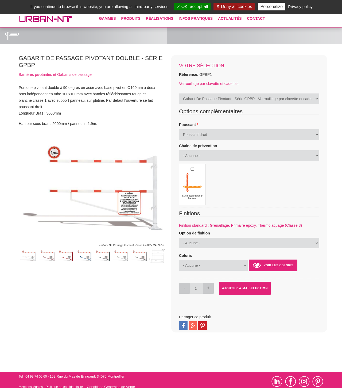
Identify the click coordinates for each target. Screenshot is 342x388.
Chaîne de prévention (198, 146)
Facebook (183, 325)
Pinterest (202, 325)
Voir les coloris (273, 265)
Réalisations (159, 18)
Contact (256, 18)
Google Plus (193, 325)
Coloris (185, 255)
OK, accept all (192, 6)
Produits (130, 18)
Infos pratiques (196, 18)
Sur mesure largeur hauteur (192, 197)
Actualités (230, 18)
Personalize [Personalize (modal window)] (272, 6)
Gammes (107, 18)
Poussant (188, 125)
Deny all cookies (234, 6)
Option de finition (194, 233)
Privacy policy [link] (300, 6)
